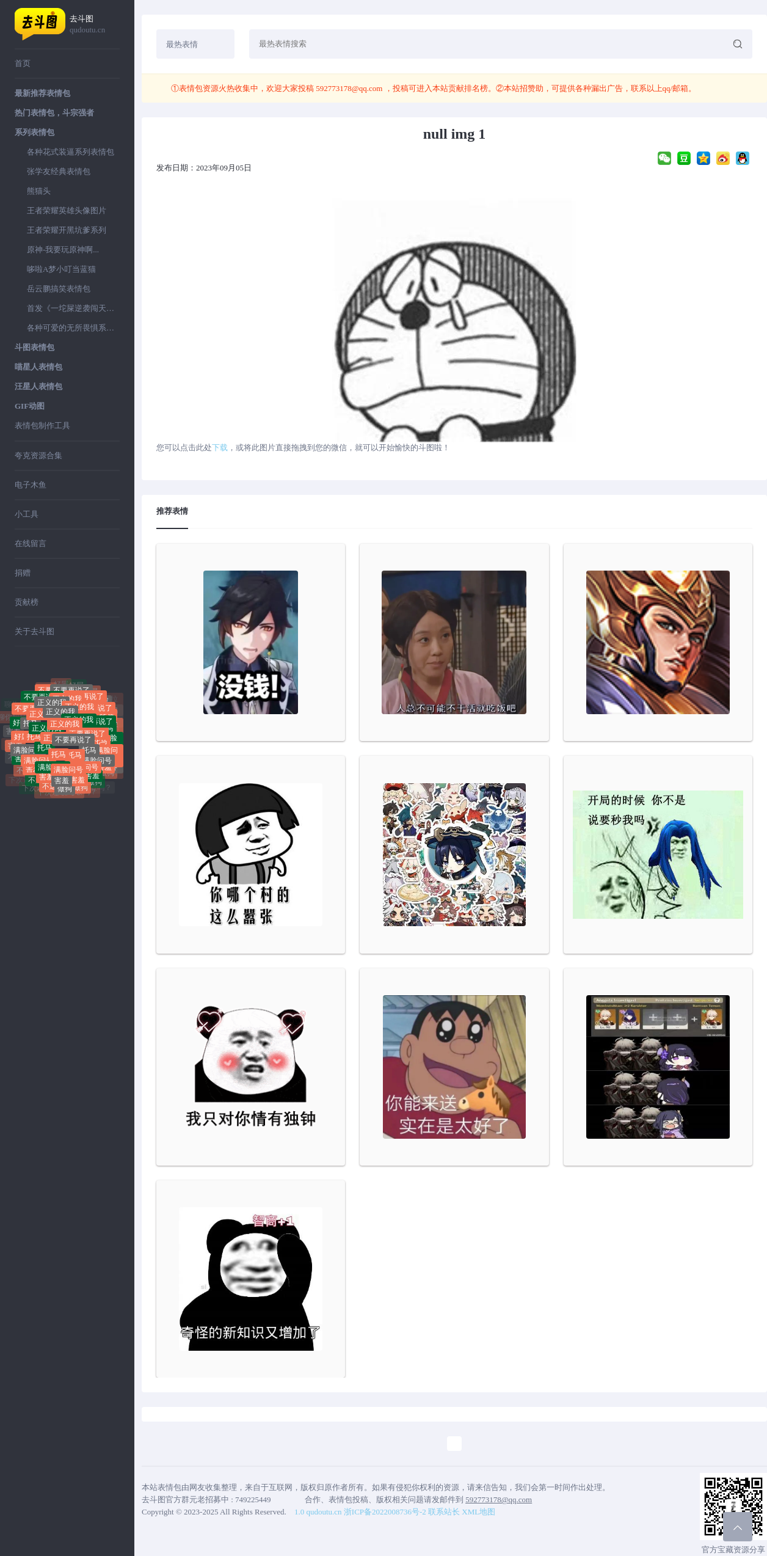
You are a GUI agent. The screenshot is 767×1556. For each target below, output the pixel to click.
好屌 (76, 689)
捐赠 (23, 572)
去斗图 (95, 24)
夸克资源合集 (38, 455)
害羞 (46, 780)
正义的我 (60, 722)
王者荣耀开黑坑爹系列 (66, 230)
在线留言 (30, 543)
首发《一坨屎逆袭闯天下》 (73, 308)
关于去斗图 (34, 631)
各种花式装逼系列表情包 (70, 151)
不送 (35, 783)
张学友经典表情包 (58, 171)
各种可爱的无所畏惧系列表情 (73, 327)
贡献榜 (26, 602)
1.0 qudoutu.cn (318, 1511)
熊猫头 (39, 190)
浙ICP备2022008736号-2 (385, 1511)
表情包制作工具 (42, 425)
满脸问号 (28, 756)
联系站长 (444, 1511)
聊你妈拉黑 (33, 694)
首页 (23, 63)
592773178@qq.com (349, 88)
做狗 (64, 792)
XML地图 (478, 1511)
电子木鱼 (30, 484)
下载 (220, 447)
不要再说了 (73, 750)
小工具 (26, 514)
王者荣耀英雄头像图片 (66, 210)
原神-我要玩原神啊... (63, 249)
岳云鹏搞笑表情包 (58, 288)
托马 (30, 731)
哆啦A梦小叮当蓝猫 (61, 269)
